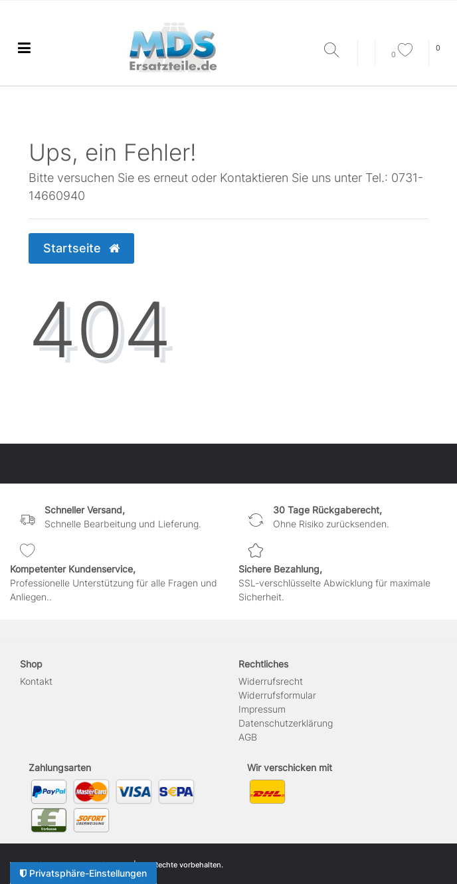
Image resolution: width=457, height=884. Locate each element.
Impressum (262, 709)
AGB (247, 737)
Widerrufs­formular (277, 695)
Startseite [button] (81, 248)
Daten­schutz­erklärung (285, 723)
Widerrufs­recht (270, 681)
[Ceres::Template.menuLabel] (24, 47)
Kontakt (36, 681)
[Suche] (337, 51)
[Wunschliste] (402, 54)
